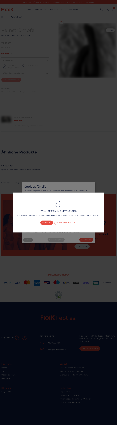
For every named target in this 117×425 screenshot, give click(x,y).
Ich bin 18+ (46, 223)
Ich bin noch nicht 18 (65, 223)
